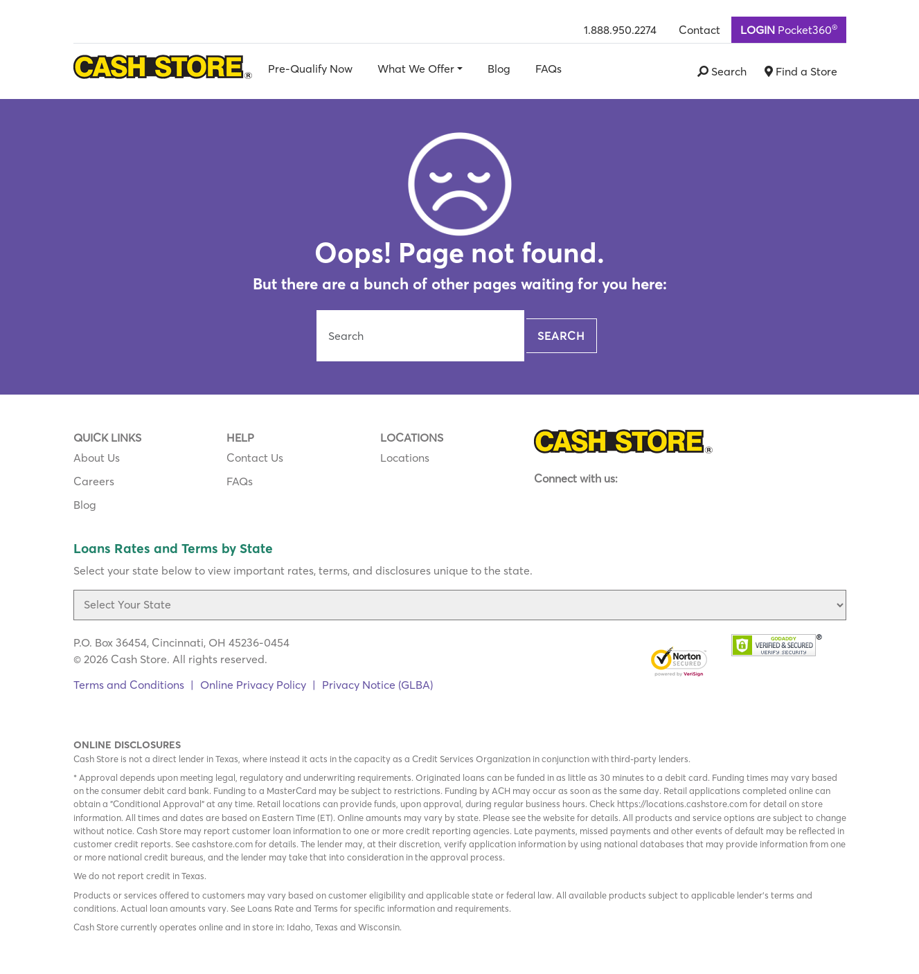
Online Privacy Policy (253, 685)
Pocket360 (788, 29)
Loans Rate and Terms (292, 908)
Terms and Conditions (128, 685)
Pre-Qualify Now (310, 68)
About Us (96, 458)
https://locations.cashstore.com (682, 803)
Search (561, 336)
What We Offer (415, 68)
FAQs (548, 68)
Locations (404, 458)
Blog (499, 68)
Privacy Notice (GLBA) (377, 685)
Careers (93, 481)
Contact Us (254, 458)
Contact (699, 30)
